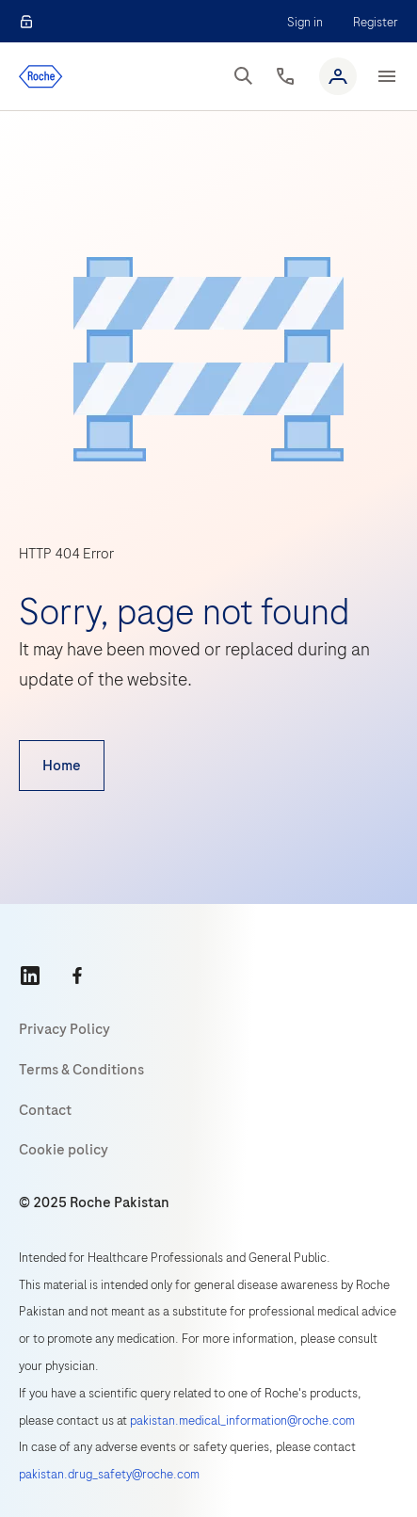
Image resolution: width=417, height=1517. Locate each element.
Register (375, 22)
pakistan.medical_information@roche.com (242, 1420)
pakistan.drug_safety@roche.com (109, 1474)
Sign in (305, 22)
